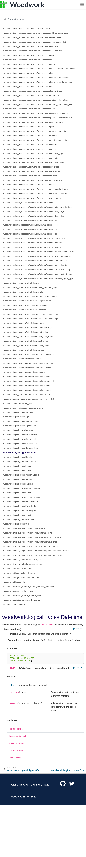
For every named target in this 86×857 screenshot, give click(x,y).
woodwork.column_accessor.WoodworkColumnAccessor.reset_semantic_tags (38, 256)
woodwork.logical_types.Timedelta (18, 515)
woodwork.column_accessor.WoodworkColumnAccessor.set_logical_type (36, 265)
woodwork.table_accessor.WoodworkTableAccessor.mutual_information (35, 100)
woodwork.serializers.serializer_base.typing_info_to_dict (28, 399)
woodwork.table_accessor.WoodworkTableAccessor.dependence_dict (34, 42)
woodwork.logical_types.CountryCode (20, 444)
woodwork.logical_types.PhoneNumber (20, 502)
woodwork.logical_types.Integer (17, 470)
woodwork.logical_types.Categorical (19, 439)
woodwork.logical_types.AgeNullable (19, 426)
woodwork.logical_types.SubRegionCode (21, 510)
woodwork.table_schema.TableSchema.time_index (26, 345)
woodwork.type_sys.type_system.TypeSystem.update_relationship (33, 555)
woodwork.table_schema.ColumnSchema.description (27, 368)
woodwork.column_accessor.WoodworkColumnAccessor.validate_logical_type (38, 278)
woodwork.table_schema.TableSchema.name (23, 323)
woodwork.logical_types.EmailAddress (20, 461)
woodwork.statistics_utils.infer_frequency (21, 600)
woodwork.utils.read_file (14, 582)
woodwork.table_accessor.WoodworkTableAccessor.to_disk (30, 176)
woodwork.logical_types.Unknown (18, 519)
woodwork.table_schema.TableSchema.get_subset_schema (30, 296)
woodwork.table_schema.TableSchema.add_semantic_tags (30, 287)
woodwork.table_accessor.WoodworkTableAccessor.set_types (31, 167)
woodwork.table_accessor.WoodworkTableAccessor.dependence (32, 37)
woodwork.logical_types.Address (18, 412)
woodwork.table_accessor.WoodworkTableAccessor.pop (28, 127)
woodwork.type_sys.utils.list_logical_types (22, 560)
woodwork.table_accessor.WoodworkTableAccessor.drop (28, 55)
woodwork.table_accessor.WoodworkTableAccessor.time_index (31, 171)
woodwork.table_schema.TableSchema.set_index (25, 332)
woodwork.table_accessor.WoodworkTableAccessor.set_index (31, 158)
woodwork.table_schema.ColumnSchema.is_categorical (28, 381)
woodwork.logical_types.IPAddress (19, 479)
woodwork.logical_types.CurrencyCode (20, 448)
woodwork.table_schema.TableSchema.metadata (25, 305)
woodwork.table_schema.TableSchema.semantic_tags (27, 327)
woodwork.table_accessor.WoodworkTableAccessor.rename (30, 136)
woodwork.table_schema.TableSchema (21, 283)
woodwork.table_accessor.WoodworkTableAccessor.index (29, 64)
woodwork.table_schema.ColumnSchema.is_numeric (27, 390)
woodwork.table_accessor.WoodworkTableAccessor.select (29, 149)
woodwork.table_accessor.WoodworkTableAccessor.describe (30, 46)
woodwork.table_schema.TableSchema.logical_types (27, 301)
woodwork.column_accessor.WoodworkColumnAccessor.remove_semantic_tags (39, 252)
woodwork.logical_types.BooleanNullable (21, 435)
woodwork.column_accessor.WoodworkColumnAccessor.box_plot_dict (35, 211)
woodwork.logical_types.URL (16, 524)
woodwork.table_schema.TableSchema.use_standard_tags (29, 354)
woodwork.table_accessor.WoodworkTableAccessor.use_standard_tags (35, 189)
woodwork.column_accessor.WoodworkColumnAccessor (28, 202)
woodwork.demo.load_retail (15, 604)
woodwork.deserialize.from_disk (17, 403)
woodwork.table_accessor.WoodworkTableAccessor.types (29, 185)
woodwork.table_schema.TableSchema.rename (24, 310)
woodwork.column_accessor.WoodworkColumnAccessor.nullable (32, 247)
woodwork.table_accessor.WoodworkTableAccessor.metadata (31, 95)
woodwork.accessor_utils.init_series (19, 591)
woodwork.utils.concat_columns (17, 568)
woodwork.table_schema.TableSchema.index (23, 292)
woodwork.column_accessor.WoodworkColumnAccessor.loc (30, 234)
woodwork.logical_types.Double (17, 457)
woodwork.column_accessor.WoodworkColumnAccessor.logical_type (34, 238)
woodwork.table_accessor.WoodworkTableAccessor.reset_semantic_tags (36, 140)
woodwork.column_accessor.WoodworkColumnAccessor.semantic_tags (35, 260)
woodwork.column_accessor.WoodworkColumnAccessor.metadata (33, 243)
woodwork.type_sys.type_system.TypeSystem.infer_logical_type (32, 537)
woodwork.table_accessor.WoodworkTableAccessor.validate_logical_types (36, 194)
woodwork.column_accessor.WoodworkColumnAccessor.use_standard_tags (37, 274)
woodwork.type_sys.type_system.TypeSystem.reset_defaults (30, 546)
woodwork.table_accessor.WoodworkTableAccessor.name (29, 109)
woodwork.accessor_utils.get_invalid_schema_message (28, 586)
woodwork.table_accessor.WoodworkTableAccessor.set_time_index (33, 162)
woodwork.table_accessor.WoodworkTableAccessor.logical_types (32, 91)
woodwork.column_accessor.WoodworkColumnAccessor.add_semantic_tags (37, 207)
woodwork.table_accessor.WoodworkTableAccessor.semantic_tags (33, 153)
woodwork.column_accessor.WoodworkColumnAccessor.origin (31, 220)
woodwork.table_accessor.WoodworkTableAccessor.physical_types (33, 122)
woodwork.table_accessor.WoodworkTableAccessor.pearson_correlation (35, 113)
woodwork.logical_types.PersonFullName (22, 497)
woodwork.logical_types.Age (16, 417)
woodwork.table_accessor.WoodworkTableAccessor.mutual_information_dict (37, 104)
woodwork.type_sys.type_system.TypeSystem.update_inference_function (36, 551)
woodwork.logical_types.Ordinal (17, 493)
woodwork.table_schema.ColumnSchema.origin (24, 372)
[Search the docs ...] (43, 19)
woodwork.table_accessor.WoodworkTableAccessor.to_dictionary (32, 180)
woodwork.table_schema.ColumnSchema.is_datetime (27, 385)
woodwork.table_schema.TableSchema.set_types (25, 341)
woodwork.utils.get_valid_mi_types (19, 573)
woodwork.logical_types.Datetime (19, 452)
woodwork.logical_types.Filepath (18, 466)
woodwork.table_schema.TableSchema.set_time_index (28, 336)
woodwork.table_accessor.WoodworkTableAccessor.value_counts (32, 198)
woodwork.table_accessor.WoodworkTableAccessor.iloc (28, 60)
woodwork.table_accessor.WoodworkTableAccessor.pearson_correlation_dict (38, 118)
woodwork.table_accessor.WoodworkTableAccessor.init (28, 73)
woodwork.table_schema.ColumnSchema (22, 359)
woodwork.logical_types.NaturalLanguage (22, 488)
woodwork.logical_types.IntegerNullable (21, 475)
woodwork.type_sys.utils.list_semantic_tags (22, 564)
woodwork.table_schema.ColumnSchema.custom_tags (28, 363)
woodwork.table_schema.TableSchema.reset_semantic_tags (30, 318)
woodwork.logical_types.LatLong (18, 484)
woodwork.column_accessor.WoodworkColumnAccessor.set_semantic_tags (37, 269)
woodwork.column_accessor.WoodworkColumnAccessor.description (33, 216)
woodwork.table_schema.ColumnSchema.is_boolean (27, 376)
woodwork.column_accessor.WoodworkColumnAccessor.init (30, 229)
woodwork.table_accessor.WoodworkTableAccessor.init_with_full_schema (36, 77)
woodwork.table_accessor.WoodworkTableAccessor (26, 28)
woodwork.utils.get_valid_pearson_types (21, 577)
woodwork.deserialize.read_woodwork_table (23, 408)
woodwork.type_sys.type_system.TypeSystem (24, 528)
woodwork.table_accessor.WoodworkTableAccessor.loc (28, 86)
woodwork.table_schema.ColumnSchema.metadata (26, 394)
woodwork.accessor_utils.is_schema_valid (22, 595)
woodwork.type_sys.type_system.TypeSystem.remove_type (30, 542)
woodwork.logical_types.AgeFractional (20, 421)
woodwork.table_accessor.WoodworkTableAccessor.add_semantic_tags (35, 33)
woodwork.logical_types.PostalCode (19, 506)
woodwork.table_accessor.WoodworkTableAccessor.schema (30, 144)
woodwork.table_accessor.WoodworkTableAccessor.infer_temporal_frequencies (39, 68)
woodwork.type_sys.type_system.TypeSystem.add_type (28, 533)
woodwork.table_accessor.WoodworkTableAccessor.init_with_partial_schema (37, 82)
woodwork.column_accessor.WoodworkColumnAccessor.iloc (30, 225)
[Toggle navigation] (82, 4)
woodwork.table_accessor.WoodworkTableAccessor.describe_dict (32, 51)
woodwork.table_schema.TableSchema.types (23, 350)
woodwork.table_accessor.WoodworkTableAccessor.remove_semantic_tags (37, 131)
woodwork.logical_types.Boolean (18, 430)
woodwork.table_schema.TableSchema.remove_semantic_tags (31, 314)
